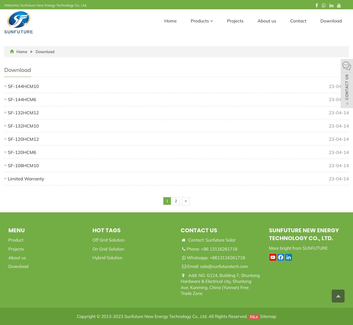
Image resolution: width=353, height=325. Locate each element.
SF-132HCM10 (23, 126)
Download (331, 21)
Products (202, 21)
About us (266, 21)
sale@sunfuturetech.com (224, 266)
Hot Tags (106, 230)
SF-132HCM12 (23, 112)
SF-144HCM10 (23, 86)
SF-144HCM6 (22, 99)
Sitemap (268, 316)
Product (16, 240)
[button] (211, 21)
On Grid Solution (108, 249)
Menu (16, 230)
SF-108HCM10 (23, 165)
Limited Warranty (26, 178)
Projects (235, 21)
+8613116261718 (227, 257)
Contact (298, 21)
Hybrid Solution (107, 257)
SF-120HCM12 (23, 139)
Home (170, 21)
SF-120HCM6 (22, 152)
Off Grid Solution (108, 240)
